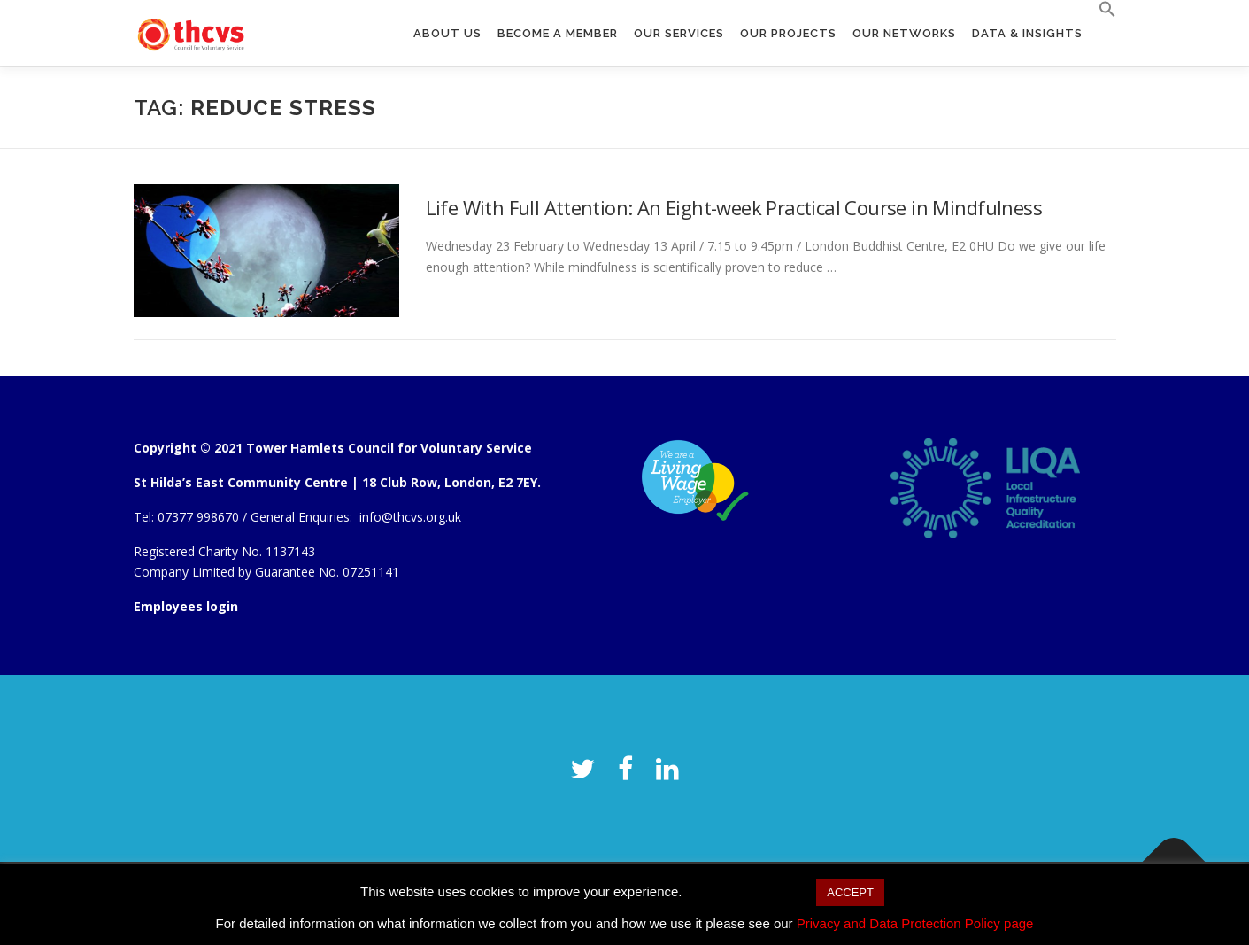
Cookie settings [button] (749, 891)
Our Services (679, 33)
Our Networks (904, 33)
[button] (1103, 9)
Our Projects (788, 33)
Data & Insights (1027, 33)
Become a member (557, 33)
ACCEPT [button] (850, 892)
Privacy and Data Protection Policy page (915, 923)
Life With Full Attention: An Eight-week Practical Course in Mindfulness (734, 207)
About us (447, 33)
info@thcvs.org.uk (410, 516)
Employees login (186, 606)
